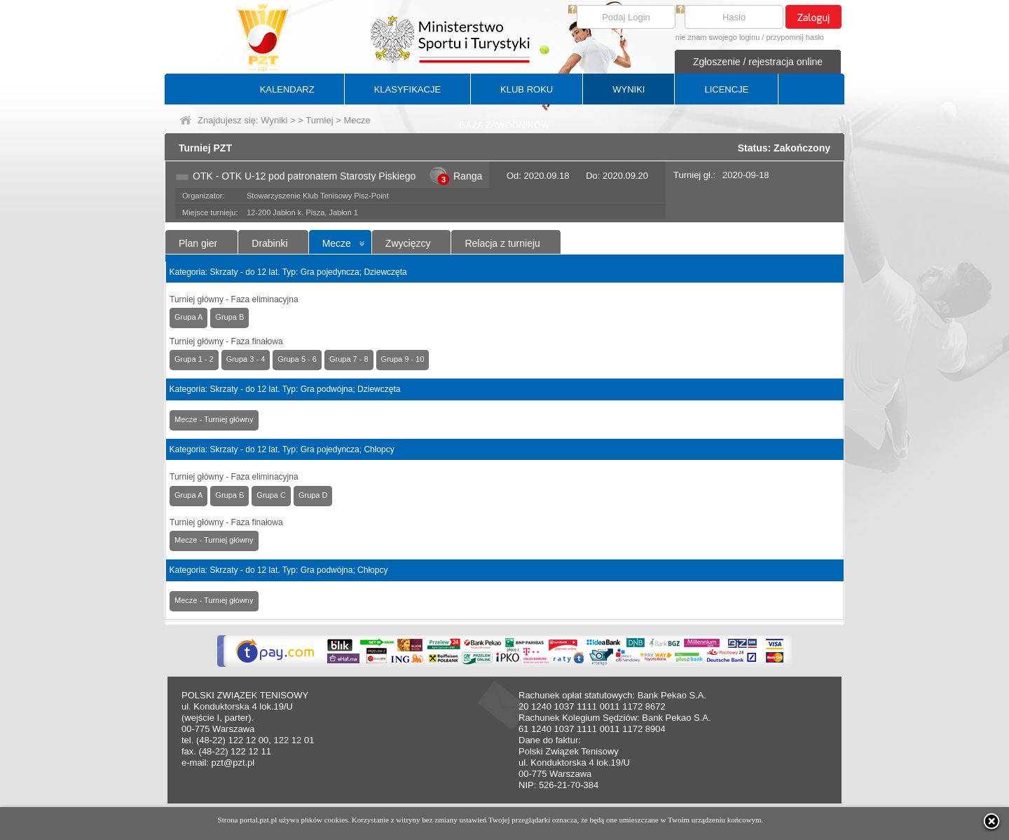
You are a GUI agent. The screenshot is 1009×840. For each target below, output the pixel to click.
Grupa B (229, 317)
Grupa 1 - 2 (194, 359)
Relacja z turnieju (502, 243)
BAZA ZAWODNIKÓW (505, 125)
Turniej (319, 120)
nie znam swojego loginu (717, 37)
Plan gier (198, 243)
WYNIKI (628, 89)
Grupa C (271, 495)
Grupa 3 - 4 (246, 359)
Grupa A (188, 317)
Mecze (336, 243)
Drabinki (269, 243)
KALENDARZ (287, 89)
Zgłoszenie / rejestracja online (758, 61)
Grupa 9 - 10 (403, 359)
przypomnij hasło (795, 37)
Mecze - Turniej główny (214, 419)
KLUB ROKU (526, 89)
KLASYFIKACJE (407, 89)
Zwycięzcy (408, 243)
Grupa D (313, 495)
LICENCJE (726, 89)
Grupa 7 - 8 (349, 359)
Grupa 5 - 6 (297, 359)
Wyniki (274, 120)
